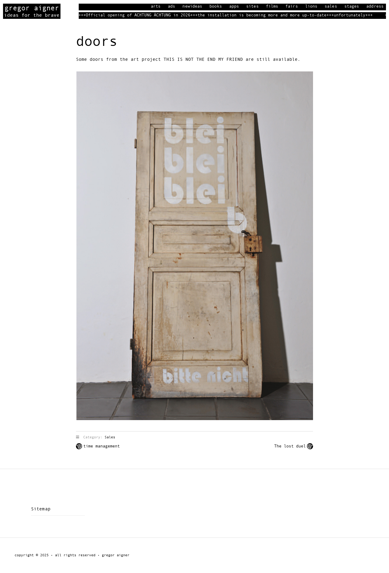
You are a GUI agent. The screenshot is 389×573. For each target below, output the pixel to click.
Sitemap (40, 509)
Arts (155, 6)
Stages (351, 6)
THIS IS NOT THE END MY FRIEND (203, 59)
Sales (331, 6)
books (215, 6)
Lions (311, 6)
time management (101, 446)
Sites (252, 6)
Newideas (192, 6)
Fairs (291, 6)
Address (375, 6)
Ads (171, 6)
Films (272, 6)
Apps (234, 6)
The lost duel (290, 446)
